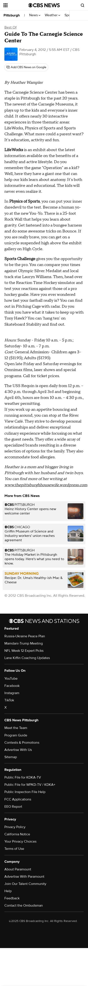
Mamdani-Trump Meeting (23, 643)
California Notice (17, 834)
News (34, 15)
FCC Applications (17, 799)
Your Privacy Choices (20, 841)
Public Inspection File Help (24, 792)
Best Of (10, 27)
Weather (52, 15)
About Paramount (17, 869)
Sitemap (10, 757)
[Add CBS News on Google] (26, 67)
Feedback (12, 898)
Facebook (12, 686)
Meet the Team (15, 728)
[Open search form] (82, 5)
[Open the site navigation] (16, 5)
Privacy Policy (14, 827)
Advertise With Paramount (24, 876)
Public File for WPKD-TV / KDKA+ (29, 784)
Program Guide (15, 735)
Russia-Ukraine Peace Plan (24, 636)
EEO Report (13, 806)
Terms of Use (14, 848)
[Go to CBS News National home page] (44, 5)
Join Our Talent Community (25, 884)
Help (8, 891)
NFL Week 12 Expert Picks (23, 650)
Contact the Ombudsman (23, 905)
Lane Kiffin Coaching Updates (27, 658)
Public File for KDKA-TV (22, 777)
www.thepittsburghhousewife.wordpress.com (45, 485)
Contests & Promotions (21, 742)
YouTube (11, 678)
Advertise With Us (18, 750)
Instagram (11, 693)
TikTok (9, 700)
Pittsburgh (12, 15)
